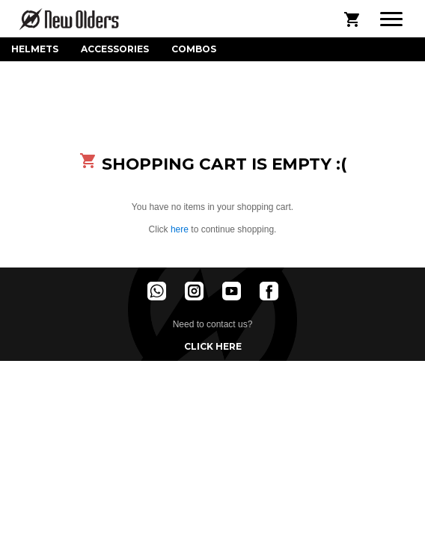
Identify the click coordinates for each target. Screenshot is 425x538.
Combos (193, 49)
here (180, 229)
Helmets (34, 49)
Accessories (115, 49)
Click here (213, 346)
